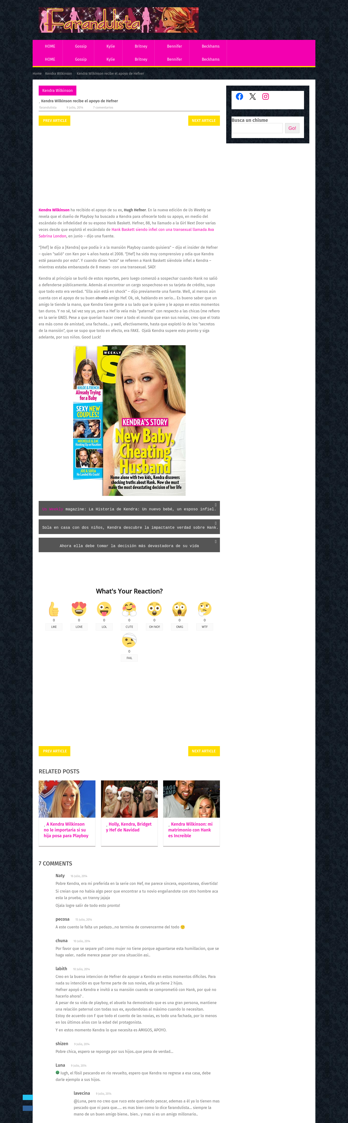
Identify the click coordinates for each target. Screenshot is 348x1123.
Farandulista (48, 107)
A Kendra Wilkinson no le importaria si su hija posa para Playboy (66, 830)
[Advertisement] (129, 167)
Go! (292, 128)
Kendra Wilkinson (57, 90)
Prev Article (55, 120)
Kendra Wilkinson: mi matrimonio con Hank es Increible (190, 830)
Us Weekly (52, 509)
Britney (141, 46)
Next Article (204, 120)
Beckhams (211, 46)
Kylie (111, 46)
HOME (50, 46)
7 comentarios (103, 107)
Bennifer (174, 46)
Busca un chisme (250, 120)
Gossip (81, 46)
